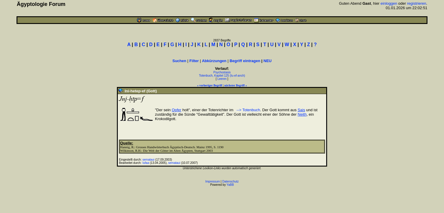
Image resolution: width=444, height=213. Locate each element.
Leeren (221, 78)
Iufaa (146, 162)
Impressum (212, 181)
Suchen (179, 61)
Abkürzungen (214, 61)
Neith (302, 114)
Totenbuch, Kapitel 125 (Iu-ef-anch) (222, 75)
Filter (194, 61)
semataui (149, 159)
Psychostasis (222, 72)
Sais (301, 110)
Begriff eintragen (245, 61)
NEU (268, 61)
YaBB (230, 184)
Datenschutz (230, 181)
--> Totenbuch (248, 110)
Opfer (177, 110)
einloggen (389, 3)
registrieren (416, 3)
